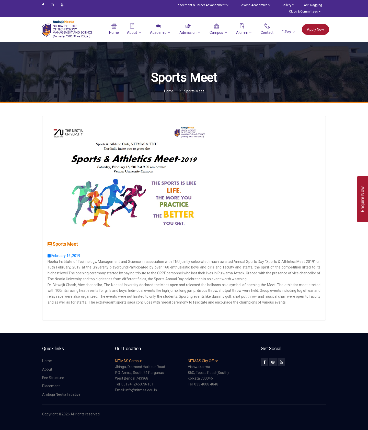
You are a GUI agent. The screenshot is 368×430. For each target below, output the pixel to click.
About (132, 29)
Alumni (242, 29)
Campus (216, 29)
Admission (188, 29)
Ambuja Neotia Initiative (61, 394)
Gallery (288, 5)
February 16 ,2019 (64, 256)
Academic (158, 29)
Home (114, 29)
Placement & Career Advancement (202, 5)
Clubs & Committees (304, 11)
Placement (51, 386)
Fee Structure (53, 378)
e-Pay (286, 32)
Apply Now (315, 29)
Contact (267, 29)
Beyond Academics (255, 5)
